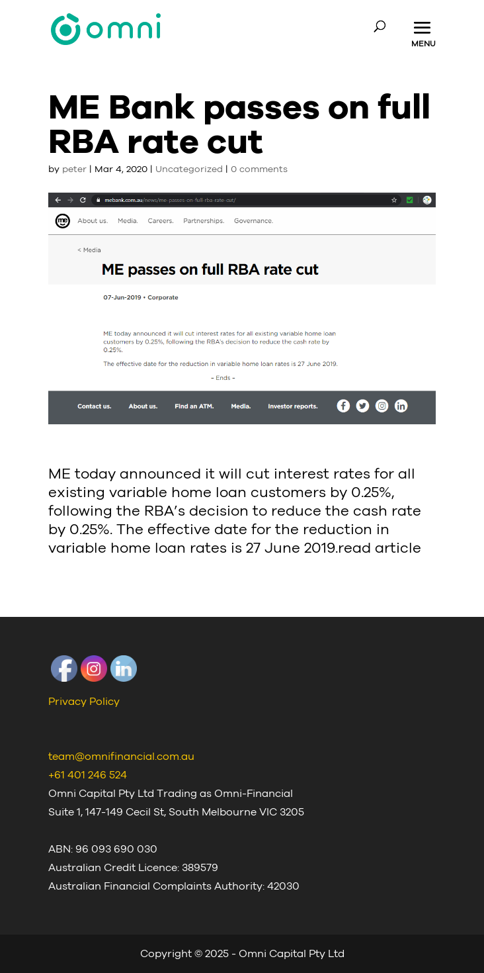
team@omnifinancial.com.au (121, 756)
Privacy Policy (84, 701)
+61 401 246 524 (87, 775)
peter (74, 169)
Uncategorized (189, 169)
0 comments (259, 169)
